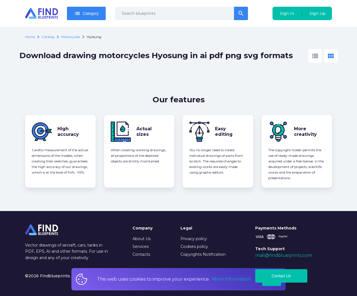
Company (142, 228)
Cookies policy (194, 246)
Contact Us (281, 276)
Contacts (141, 254)
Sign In (287, 13)
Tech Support (270, 248)
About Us (141, 238)
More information (231, 279)
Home (30, 37)
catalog (48, 37)
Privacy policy (193, 238)
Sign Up (317, 13)
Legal (186, 228)
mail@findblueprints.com (283, 255)
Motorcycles (70, 37)
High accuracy (68, 131)
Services (140, 246)
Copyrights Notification (203, 254)
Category (86, 13)
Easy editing (224, 131)
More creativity (305, 131)
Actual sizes (144, 131)
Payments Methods (275, 228)
